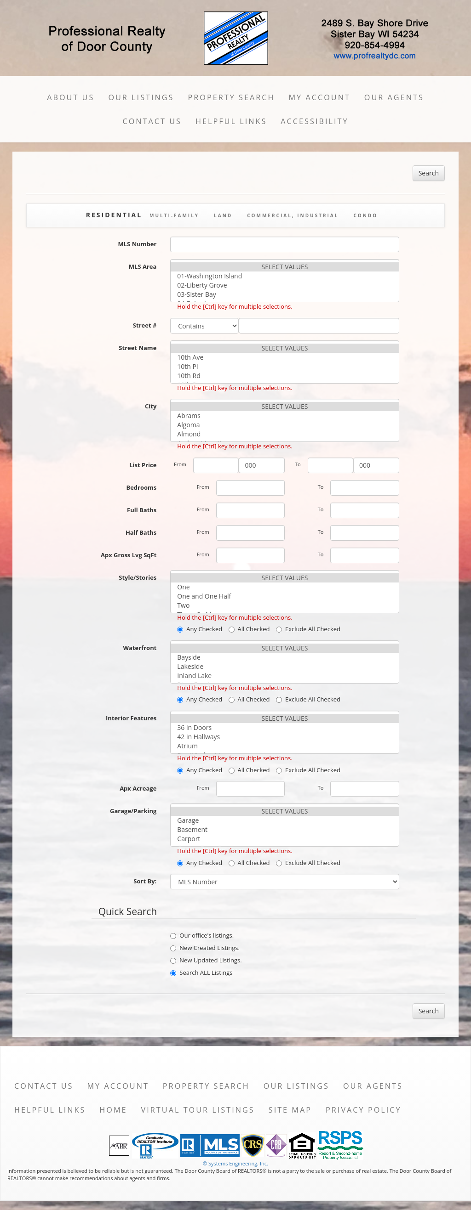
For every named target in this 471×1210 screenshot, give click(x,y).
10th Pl (284, 366)
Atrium (284, 746)
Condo (365, 215)
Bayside (284, 657)
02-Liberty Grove (284, 285)
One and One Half (284, 596)
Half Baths (141, 532)
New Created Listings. (205, 948)
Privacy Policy (364, 1110)
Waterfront (140, 648)
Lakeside (284, 666)
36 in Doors (284, 727)
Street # (145, 325)
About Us (70, 97)
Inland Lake (284, 675)
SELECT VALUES (284, 266)
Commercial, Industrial (293, 215)
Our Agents (394, 97)
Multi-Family (174, 215)
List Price (142, 465)
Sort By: (144, 881)
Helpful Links (231, 121)
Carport (284, 838)
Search (429, 173)
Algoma (284, 425)
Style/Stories (137, 577)
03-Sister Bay (284, 294)
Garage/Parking (133, 811)
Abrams (284, 415)
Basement (284, 829)
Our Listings (141, 97)
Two (284, 605)
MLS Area (143, 266)
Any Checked (199, 629)
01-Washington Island (284, 276)
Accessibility (314, 121)
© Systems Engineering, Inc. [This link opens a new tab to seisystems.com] (235, 1163)
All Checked (249, 629)
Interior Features (131, 718)
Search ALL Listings (201, 972)
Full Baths (141, 510)
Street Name (137, 348)
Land (223, 215)
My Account (319, 97)
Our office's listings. (202, 935)
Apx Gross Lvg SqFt (128, 555)
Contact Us (152, 121)
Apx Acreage (138, 788)
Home (113, 1110)
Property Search (231, 97)
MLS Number (137, 244)
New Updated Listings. (205, 960)
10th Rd (284, 375)
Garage (284, 820)
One (284, 587)
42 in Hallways (284, 736)
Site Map (290, 1110)
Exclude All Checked (308, 629)
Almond (284, 434)
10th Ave (284, 357)
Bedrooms (141, 487)
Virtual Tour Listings (198, 1110)
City (150, 406)
